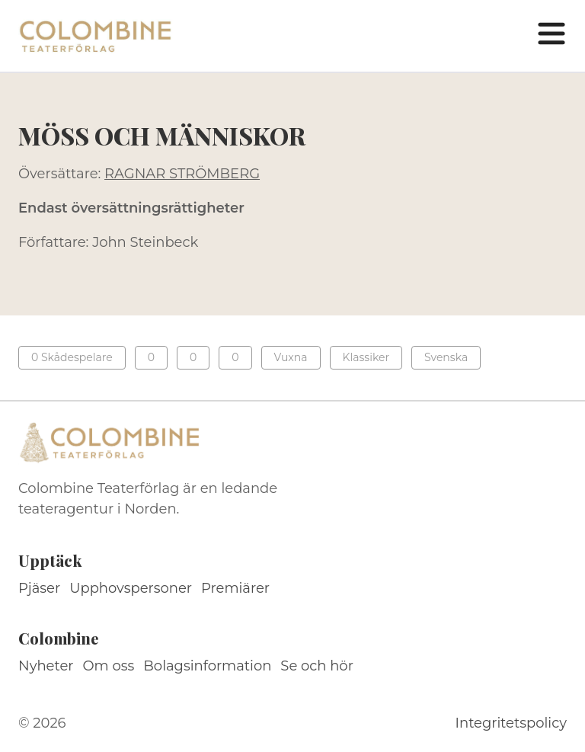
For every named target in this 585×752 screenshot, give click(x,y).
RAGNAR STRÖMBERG (182, 173)
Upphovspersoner (130, 588)
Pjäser (39, 588)
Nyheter (46, 666)
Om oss (109, 666)
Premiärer (235, 588)
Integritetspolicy (511, 723)
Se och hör (316, 666)
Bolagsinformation (207, 666)
